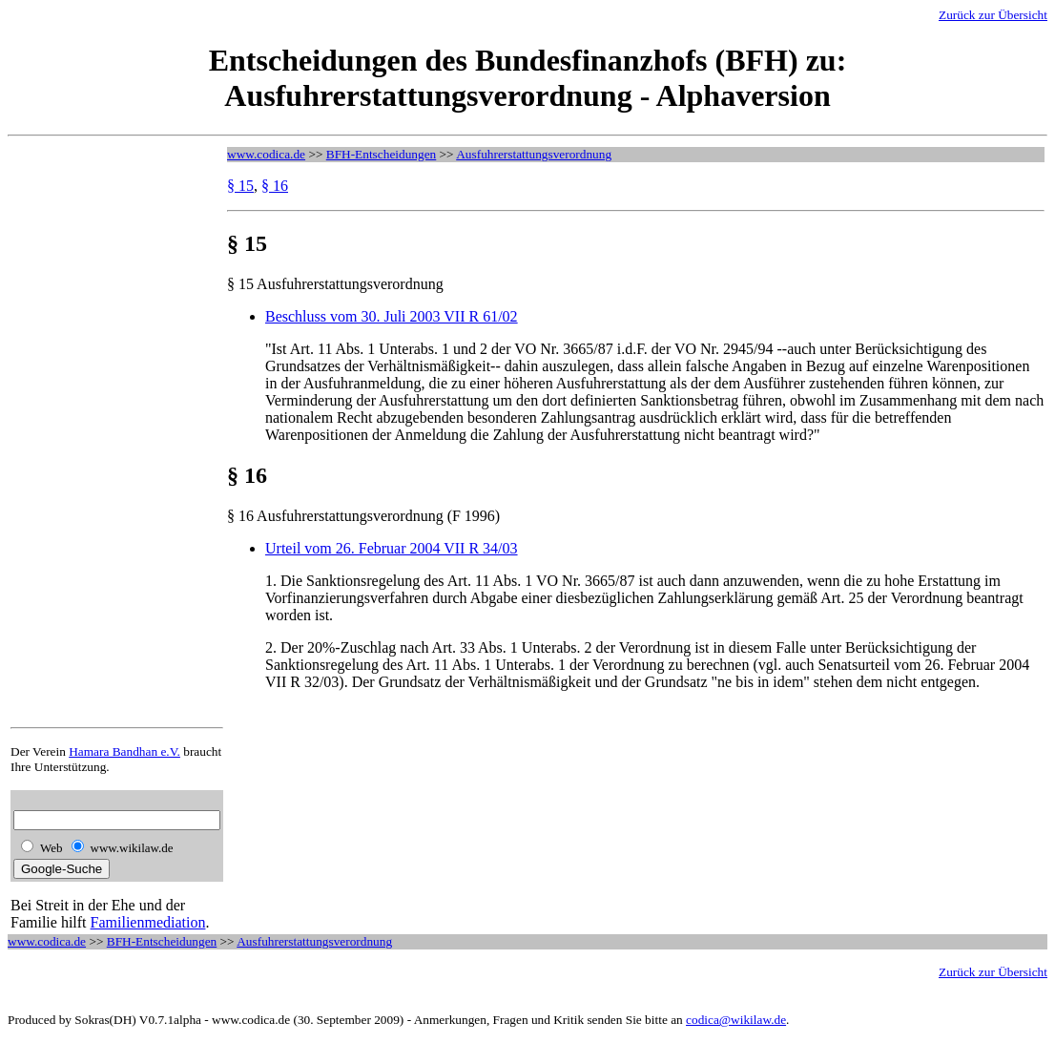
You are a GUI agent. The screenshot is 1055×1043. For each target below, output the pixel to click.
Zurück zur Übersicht (993, 15)
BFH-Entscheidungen (381, 154)
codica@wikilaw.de (736, 1019)
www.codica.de (266, 154)
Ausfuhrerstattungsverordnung (533, 154)
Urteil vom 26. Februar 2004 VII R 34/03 (391, 548)
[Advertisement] (86, 433)
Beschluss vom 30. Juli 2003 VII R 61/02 (391, 316)
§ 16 (274, 185)
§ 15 (240, 185)
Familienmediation (148, 922)
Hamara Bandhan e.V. (124, 751)
